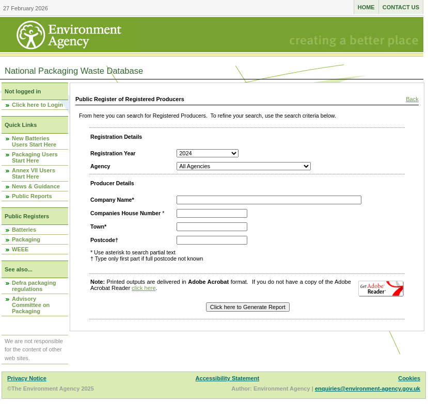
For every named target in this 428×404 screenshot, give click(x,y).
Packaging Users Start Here (35, 157)
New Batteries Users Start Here (34, 141)
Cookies (409, 378)
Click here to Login (37, 105)
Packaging (26, 239)
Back (412, 99)
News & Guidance (36, 186)
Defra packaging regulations (34, 286)
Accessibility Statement (228, 378)
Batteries (24, 230)
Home (366, 7)
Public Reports (32, 196)
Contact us (401, 7)
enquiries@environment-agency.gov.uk (367, 388)
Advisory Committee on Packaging (31, 305)
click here (143, 288)
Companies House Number (125, 213)
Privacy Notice (26, 378)
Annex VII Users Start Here (33, 173)
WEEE (20, 249)
